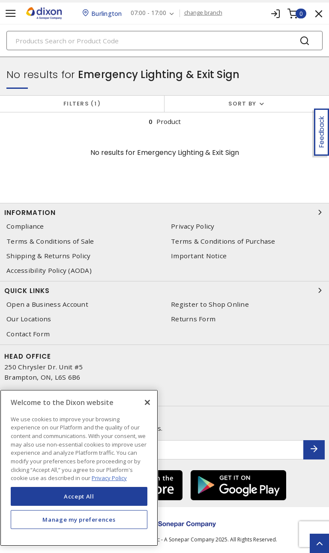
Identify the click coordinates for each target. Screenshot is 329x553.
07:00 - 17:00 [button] (148, 13)
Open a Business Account (47, 304)
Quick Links (164, 290)
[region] (79, 468)
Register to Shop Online (210, 304)
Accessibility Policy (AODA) (49, 270)
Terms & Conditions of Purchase (223, 241)
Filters (82, 103)
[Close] (147, 402)
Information (164, 212)
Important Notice (199, 256)
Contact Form (28, 334)
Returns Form (193, 319)
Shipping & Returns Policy (48, 256)
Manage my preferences (78, 519)
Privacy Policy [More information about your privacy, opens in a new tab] (109, 478)
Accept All (79, 496)
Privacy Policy (193, 226)
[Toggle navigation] (10, 13)
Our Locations (28, 319)
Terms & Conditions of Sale (50, 241)
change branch (203, 12)
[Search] (164, 40)
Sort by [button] (242, 103)
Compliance (25, 226)
